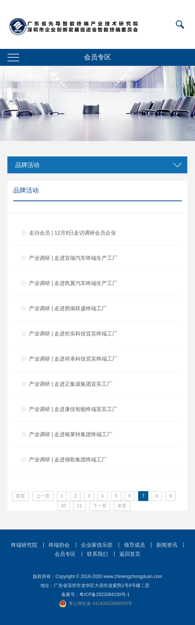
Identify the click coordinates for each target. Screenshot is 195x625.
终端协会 (59, 545)
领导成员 (134, 545)
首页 (20, 496)
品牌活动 (26, 165)
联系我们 (97, 554)
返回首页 (129, 554)
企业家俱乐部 (97, 545)
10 (63, 506)
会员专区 (65, 554)
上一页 (43, 496)
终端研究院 (24, 545)
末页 (121, 506)
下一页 (100, 506)
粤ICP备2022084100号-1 (104, 594)
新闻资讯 (166, 545)
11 (79, 506)
